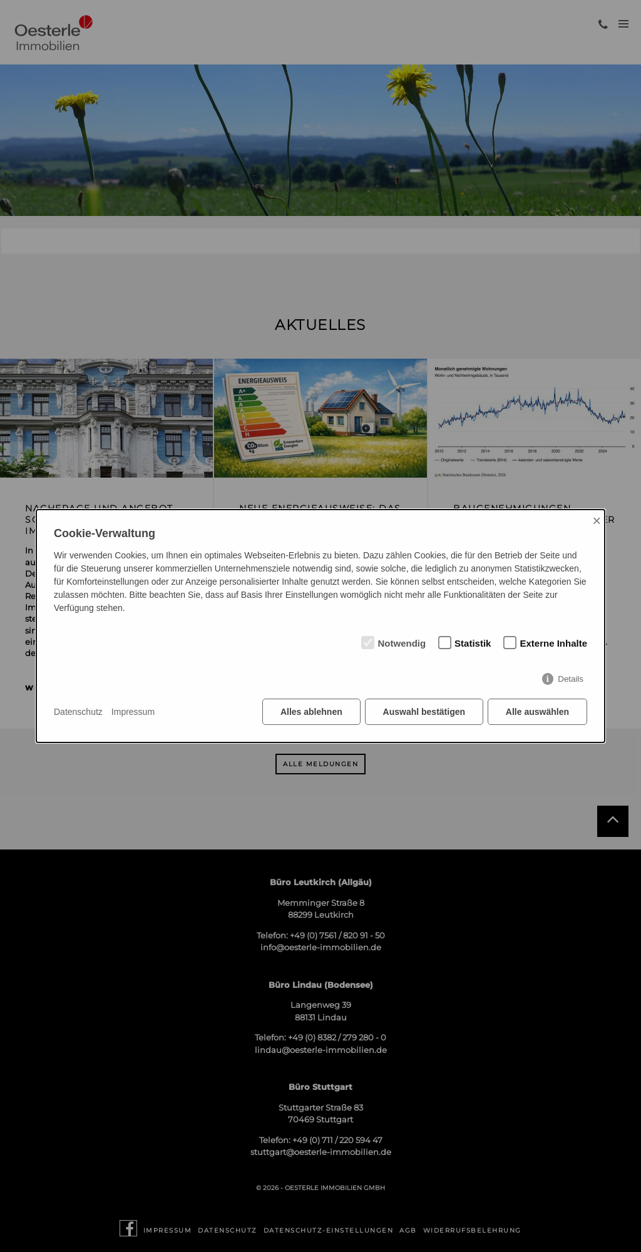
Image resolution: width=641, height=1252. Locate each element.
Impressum (133, 712)
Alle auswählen (537, 712)
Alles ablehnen (311, 712)
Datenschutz (78, 712)
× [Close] (596, 520)
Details (570, 679)
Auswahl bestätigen (423, 712)
